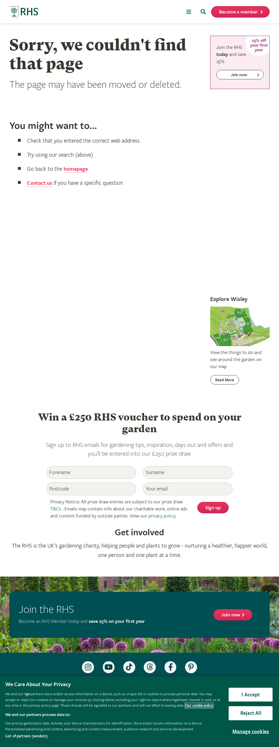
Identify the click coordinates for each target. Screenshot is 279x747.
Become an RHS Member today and (82, 621)
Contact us (40, 183)
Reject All (250, 713)
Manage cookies (250, 731)
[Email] (187, 489)
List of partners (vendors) (26, 736)
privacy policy (161, 516)
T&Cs (55, 509)
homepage (77, 169)
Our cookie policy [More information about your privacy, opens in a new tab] (199, 705)
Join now (230, 615)
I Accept (251, 694)
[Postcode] (91, 489)
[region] (139, 711)
